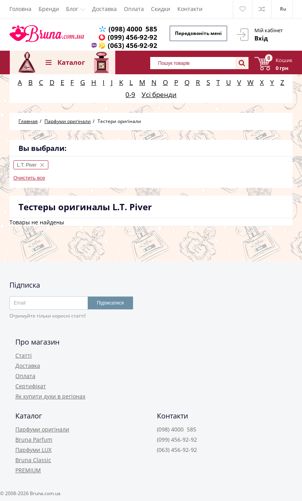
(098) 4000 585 (133, 29)
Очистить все (29, 178)
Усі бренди (159, 94)
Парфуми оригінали (42, 429)
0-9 (130, 94)
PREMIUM (28, 470)
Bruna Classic (33, 460)
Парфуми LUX (33, 449)
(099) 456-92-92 (132, 37)
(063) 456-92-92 (132, 45)
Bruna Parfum (33, 439)
